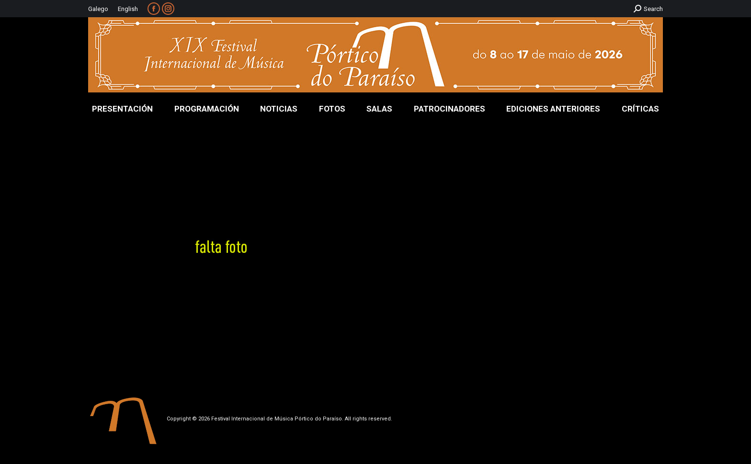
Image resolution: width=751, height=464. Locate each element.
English (128, 8)
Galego (98, 8)
